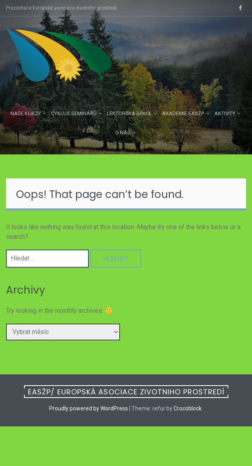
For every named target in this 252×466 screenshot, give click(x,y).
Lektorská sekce (129, 113)
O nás (122, 133)
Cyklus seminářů (73, 113)
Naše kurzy (25, 113)
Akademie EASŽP (183, 113)
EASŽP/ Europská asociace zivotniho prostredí (126, 392)
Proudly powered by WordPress (88, 408)
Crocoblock (188, 408)
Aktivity (224, 113)
